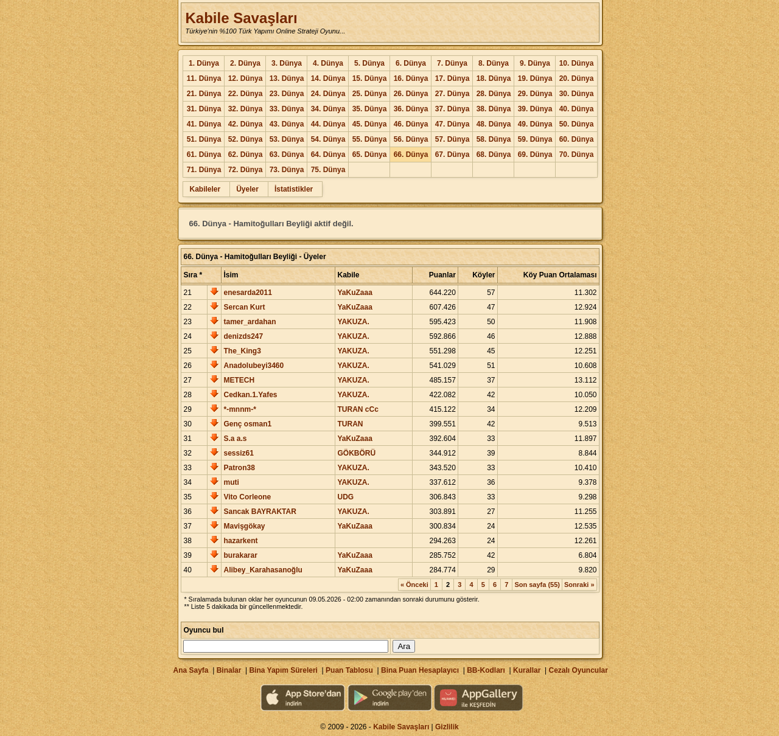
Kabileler (204, 189)
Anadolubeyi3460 (253, 365)
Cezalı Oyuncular (577, 670)
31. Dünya (204, 109)
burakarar (240, 555)
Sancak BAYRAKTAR (259, 511)
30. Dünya (576, 93)
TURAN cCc (357, 409)
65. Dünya (369, 154)
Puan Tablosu (349, 670)
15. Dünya (369, 78)
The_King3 (241, 351)
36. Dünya (411, 109)
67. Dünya (452, 154)
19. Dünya (535, 78)
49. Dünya (535, 124)
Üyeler (247, 189)
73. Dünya (287, 169)
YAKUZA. (353, 322)
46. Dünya (411, 124)
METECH (238, 380)
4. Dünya (328, 63)
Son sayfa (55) (537, 584)
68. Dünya (494, 154)
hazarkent (240, 540)
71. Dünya (204, 169)
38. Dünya (494, 109)
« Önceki (414, 584)
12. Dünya (245, 78)
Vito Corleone (247, 497)
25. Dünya (369, 93)
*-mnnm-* (239, 409)
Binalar (229, 670)
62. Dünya (245, 154)
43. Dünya (287, 124)
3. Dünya (286, 63)
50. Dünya (576, 124)
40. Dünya (576, 109)
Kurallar (526, 670)
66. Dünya (411, 154)
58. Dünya (494, 139)
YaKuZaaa (354, 292)
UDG (345, 497)
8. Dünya (493, 63)
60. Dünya (576, 139)
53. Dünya (287, 139)
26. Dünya (411, 93)
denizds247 (243, 336)
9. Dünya (535, 63)
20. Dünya (576, 78)
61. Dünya (204, 154)
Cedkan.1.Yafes (250, 395)
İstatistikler (293, 189)
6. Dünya (411, 63)
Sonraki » (579, 584)
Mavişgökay (244, 526)
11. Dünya (204, 78)
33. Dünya (287, 109)
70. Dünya (576, 154)
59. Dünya (535, 139)
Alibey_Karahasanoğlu (262, 570)
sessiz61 (238, 453)
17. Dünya (452, 78)
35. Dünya (369, 109)
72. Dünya (245, 169)
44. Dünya (328, 124)
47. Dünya (452, 124)
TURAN (350, 424)
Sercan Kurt (244, 307)
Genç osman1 (247, 424)
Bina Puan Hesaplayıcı (420, 670)
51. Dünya (204, 139)
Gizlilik (447, 727)
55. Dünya (369, 139)
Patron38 (238, 467)
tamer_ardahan (249, 322)
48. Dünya (494, 124)
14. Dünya (328, 78)
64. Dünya (328, 154)
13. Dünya (287, 78)
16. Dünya (411, 78)
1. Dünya (204, 63)
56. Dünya (411, 139)
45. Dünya (369, 124)
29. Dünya (535, 93)
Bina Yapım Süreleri (283, 670)
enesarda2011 (247, 292)
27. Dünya (452, 93)
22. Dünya (245, 93)
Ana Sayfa (190, 670)
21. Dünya (204, 93)
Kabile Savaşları (241, 18)
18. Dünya (494, 78)
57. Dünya (452, 139)
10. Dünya (576, 63)
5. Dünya (369, 63)
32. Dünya (245, 109)
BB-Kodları (486, 670)
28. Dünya (494, 93)
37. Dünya (452, 109)
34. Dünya (328, 109)
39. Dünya (535, 109)
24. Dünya (328, 93)
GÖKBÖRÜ (356, 453)
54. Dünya (328, 139)
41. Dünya (204, 124)
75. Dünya (328, 169)
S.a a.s (234, 438)
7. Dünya (452, 63)
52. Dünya (245, 139)
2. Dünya (245, 63)
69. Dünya (535, 154)
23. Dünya (287, 93)
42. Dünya (245, 124)
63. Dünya (287, 154)
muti (231, 482)
